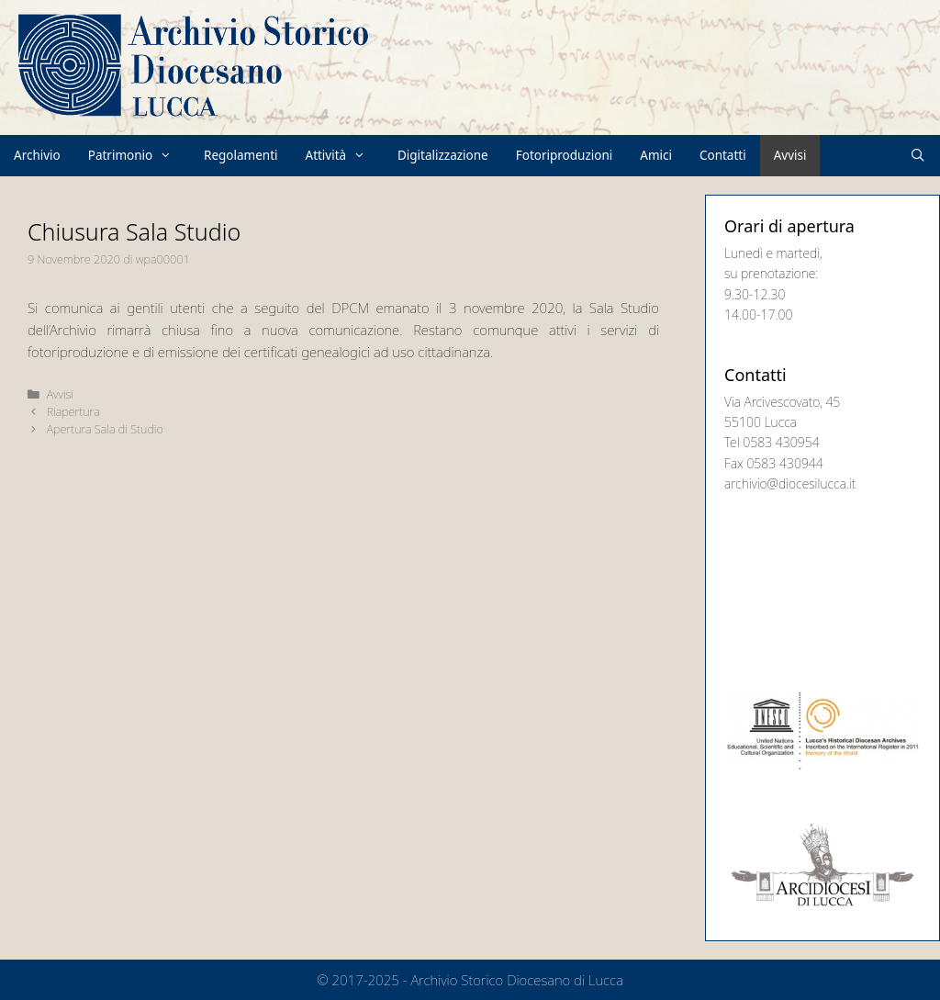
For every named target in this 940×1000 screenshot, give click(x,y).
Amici (656, 155)
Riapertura (73, 411)
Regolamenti (240, 155)
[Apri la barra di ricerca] (918, 155)
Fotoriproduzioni (564, 155)
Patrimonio (139, 155)
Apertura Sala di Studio (105, 429)
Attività (345, 155)
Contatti (722, 155)
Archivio (37, 155)
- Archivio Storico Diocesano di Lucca (513, 980)
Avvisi (790, 155)
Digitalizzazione (442, 155)
